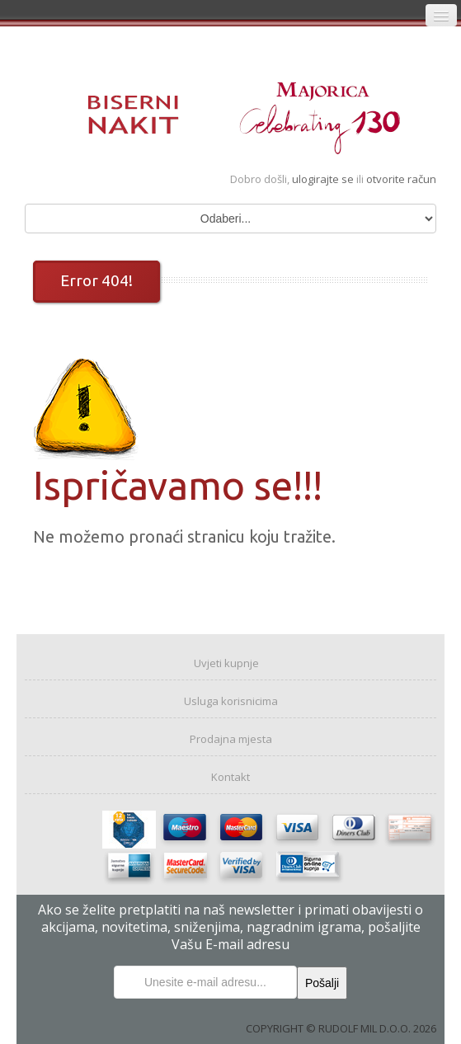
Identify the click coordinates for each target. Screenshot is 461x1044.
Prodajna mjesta (231, 738)
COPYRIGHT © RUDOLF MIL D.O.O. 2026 (341, 1028)
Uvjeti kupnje (226, 663)
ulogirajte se (324, 179)
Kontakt (230, 776)
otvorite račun (401, 179)
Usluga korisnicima (231, 701)
